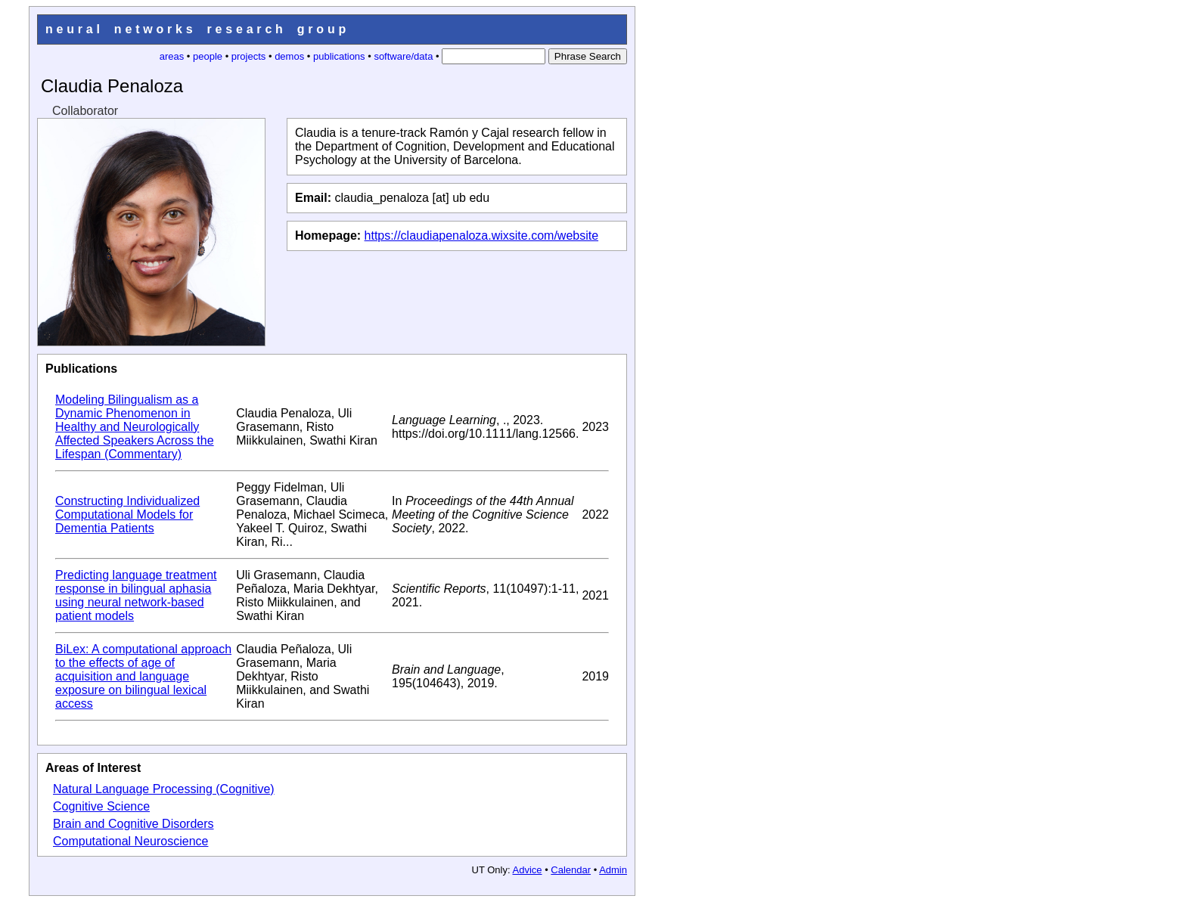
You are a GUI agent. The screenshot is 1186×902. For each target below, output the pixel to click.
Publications (81, 368)
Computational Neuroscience (130, 841)
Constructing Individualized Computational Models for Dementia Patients (127, 514)
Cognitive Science (101, 806)
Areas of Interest (93, 767)
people (207, 56)
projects (248, 56)
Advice (527, 870)
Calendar (571, 870)
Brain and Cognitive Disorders (133, 823)
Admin (613, 870)
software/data (403, 56)
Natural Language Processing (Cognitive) (164, 789)
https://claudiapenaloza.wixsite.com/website (482, 235)
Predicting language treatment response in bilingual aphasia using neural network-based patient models (135, 595)
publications (339, 56)
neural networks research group (197, 29)
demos (289, 56)
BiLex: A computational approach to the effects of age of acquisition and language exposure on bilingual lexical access (143, 676)
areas (172, 56)
